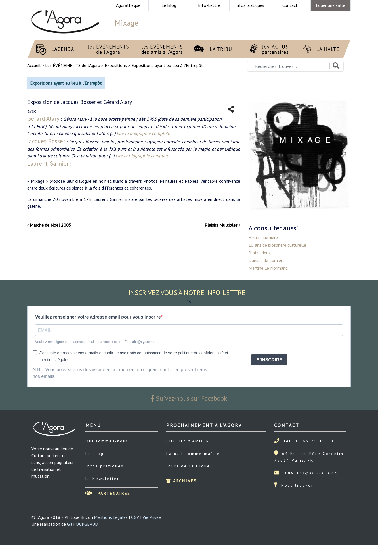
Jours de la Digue (188, 466)
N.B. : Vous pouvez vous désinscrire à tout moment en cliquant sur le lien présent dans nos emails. (120, 373)
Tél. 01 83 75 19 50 (308, 441)
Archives (181, 481)
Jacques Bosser (46, 141)
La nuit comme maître (193, 453)
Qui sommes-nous (107, 441)
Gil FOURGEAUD (82, 524)
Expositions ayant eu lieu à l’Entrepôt (167, 65)
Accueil (34, 65)
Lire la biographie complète (143, 133)
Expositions (116, 65)
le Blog (94, 453)
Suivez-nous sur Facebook (189, 398)
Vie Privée (151, 517)
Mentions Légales (111, 517)
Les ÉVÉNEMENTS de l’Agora (72, 65)
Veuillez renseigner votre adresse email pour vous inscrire (98, 317)
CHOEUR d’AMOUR (187, 441)
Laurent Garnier (48, 163)
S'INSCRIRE (269, 359)
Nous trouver (297, 485)
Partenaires (108, 493)
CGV (135, 517)
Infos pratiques (104, 466)
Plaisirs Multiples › (222, 225)
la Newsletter (102, 478)
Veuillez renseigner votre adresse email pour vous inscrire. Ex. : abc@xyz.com (94, 342)
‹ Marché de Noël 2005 (49, 225)
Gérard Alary (43, 118)
